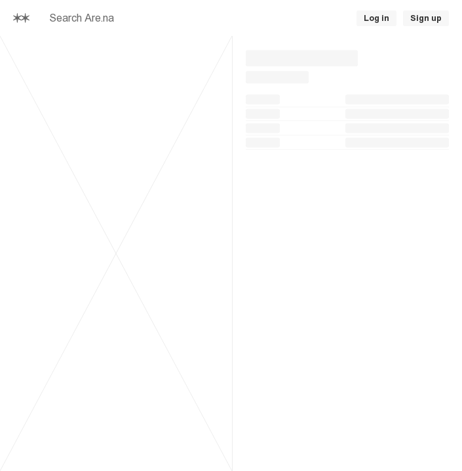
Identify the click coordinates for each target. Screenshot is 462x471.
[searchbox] (171, 18)
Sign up (426, 18)
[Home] (21, 18)
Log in (376, 18)
